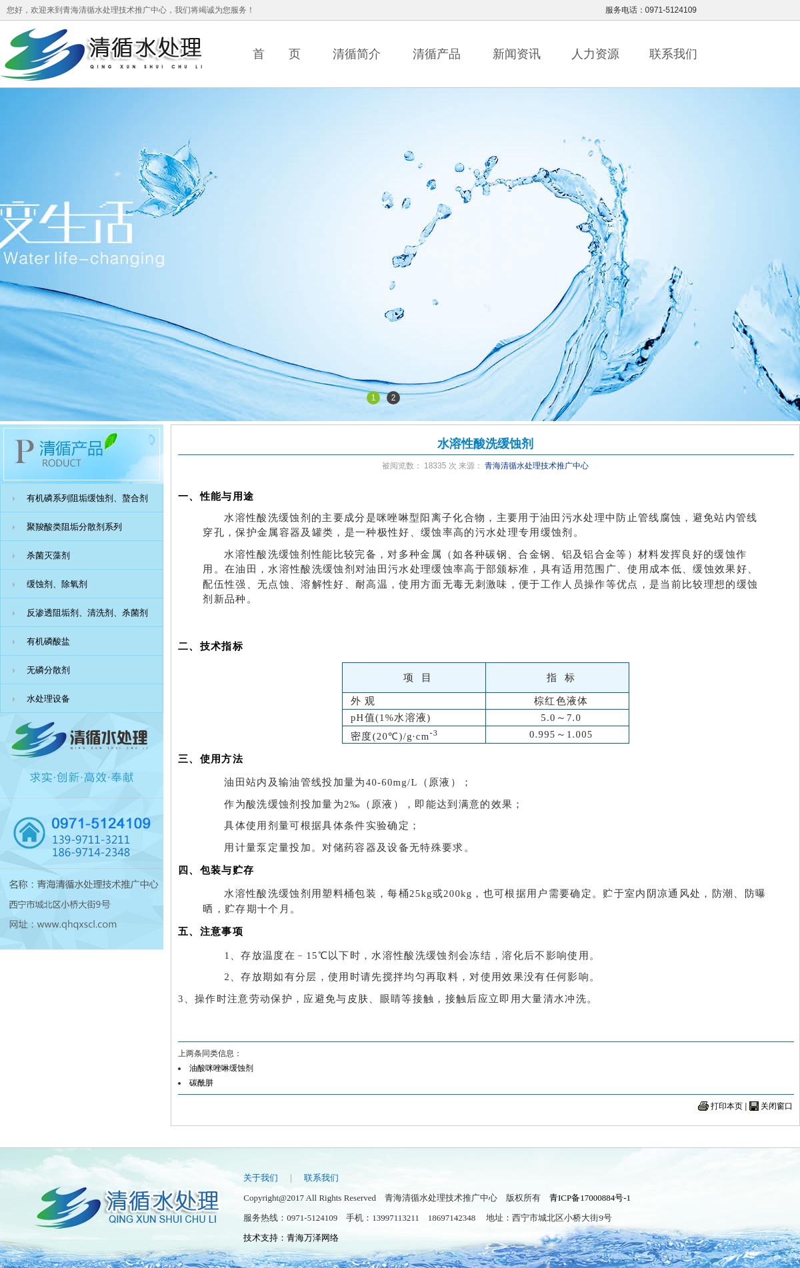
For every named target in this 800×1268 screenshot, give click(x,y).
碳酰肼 (201, 1082)
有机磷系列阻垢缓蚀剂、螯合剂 (87, 498)
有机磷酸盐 (48, 641)
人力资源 (595, 54)
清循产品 (437, 54)
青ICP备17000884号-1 (590, 1198)
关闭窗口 (777, 1106)
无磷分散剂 (48, 670)
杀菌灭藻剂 (48, 555)
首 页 (277, 54)
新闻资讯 (517, 54)
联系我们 (673, 54)
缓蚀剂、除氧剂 (57, 584)
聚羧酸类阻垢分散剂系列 (74, 527)
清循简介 (357, 54)
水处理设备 (48, 699)
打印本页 (727, 1106)
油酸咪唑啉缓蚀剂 (221, 1068)
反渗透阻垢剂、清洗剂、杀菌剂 (87, 613)
